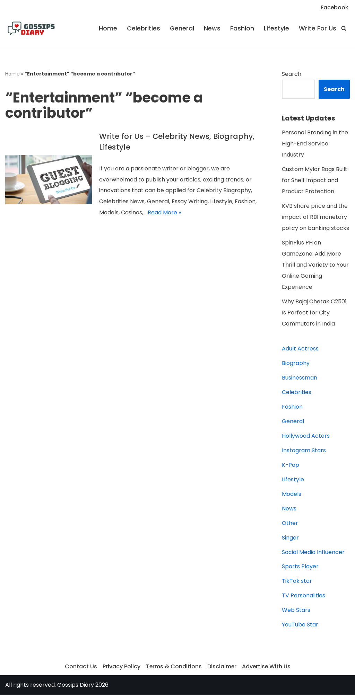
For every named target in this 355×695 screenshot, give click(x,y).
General (182, 28)
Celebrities (143, 28)
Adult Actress (300, 349)
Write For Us (317, 28)
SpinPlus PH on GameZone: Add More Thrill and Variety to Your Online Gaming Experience (315, 265)
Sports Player (300, 567)
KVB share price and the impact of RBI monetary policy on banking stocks (315, 217)
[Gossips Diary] (31, 28)
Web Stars (296, 611)
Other (290, 523)
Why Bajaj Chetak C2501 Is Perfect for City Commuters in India (314, 313)
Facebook (334, 7)
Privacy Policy (121, 667)
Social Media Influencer (313, 552)
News (212, 28)
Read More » (164, 213)
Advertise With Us (266, 667)
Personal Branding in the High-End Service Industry (315, 144)
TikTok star (297, 582)
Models (291, 494)
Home (108, 28)
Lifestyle (276, 28)
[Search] (343, 28)
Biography (296, 363)
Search (291, 74)
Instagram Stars (304, 451)
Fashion (242, 28)
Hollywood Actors (306, 436)
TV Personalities (303, 596)
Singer (290, 538)
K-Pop (290, 465)
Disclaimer (221, 667)
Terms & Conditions (173, 667)
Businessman (299, 378)
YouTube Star (300, 625)
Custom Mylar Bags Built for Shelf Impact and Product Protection (314, 181)
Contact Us (80, 667)
